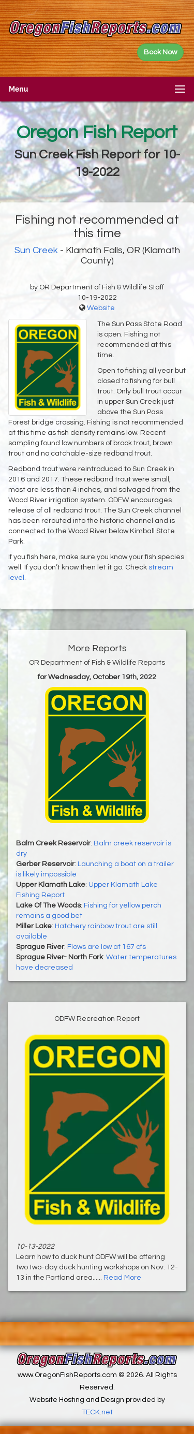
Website (101, 308)
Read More (122, 1277)
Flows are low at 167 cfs (106, 946)
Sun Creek (36, 250)
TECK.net (97, 1412)
